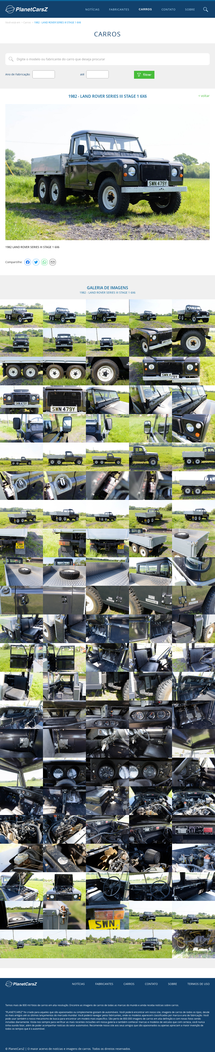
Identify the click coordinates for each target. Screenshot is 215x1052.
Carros (144, 9)
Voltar (205, 94)
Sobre (189, 9)
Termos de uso (198, 982)
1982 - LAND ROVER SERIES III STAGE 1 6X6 (57, 22)
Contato (168, 9)
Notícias (92, 9)
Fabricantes (118, 9)
